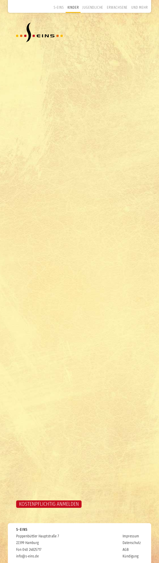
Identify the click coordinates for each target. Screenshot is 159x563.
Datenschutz (132, 543)
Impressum (131, 536)
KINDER (73, 8)
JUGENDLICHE (92, 8)
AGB (126, 550)
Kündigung (131, 556)
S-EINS (59, 8)
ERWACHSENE (117, 8)
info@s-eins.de (27, 556)
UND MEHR (139, 8)
